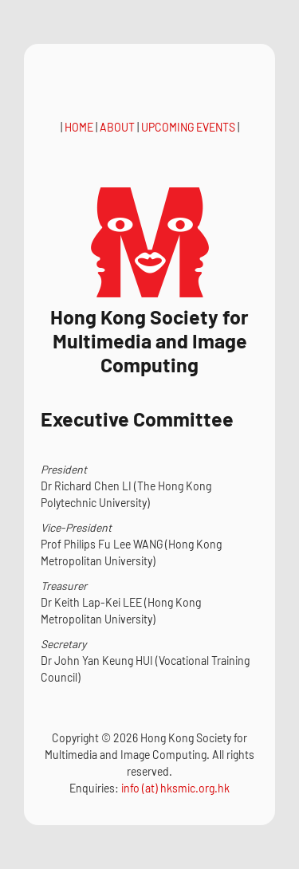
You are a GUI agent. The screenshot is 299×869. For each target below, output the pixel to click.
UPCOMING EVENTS (188, 127)
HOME (79, 127)
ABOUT (117, 127)
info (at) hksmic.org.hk (175, 788)
